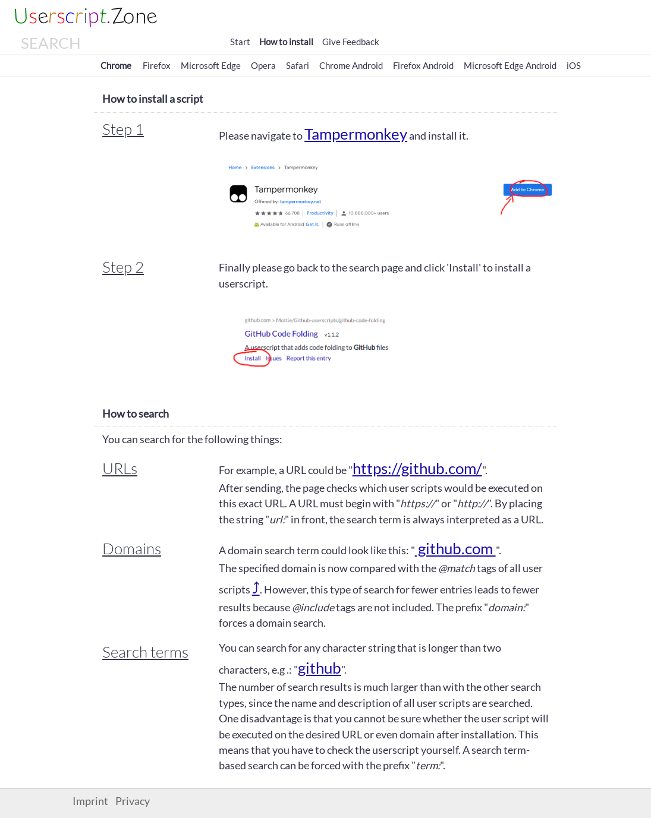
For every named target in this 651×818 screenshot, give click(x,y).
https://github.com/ (417, 468)
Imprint (90, 801)
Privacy (132, 801)
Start (240, 41)
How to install (286, 41)
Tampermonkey (355, 133)
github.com (455, 548)
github (319, 667)
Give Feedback (350, 41)
